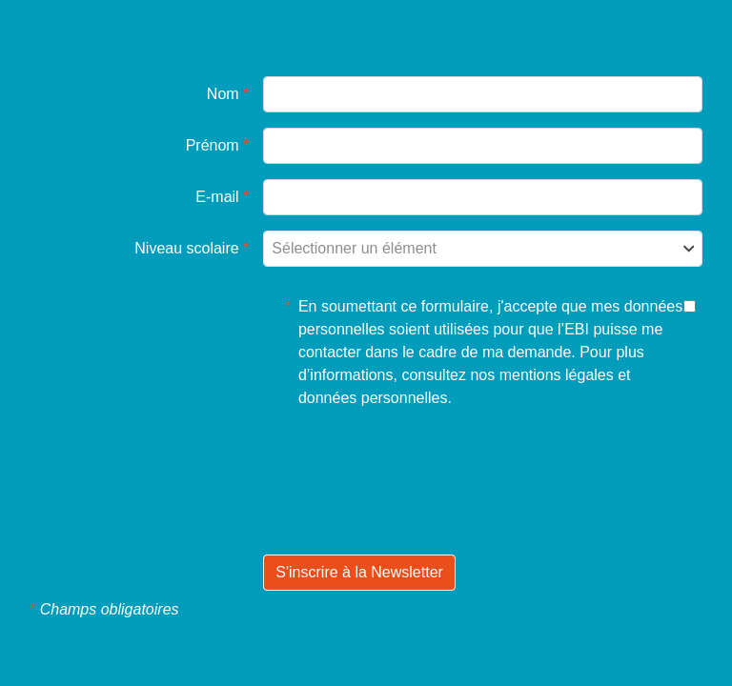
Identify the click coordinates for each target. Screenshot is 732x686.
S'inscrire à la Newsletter (359, 572)
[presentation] (408, 510)
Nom (228, 94)
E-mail (222, 197)
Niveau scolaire (191, 248)
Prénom (218, 145)
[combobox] (482, 249)
